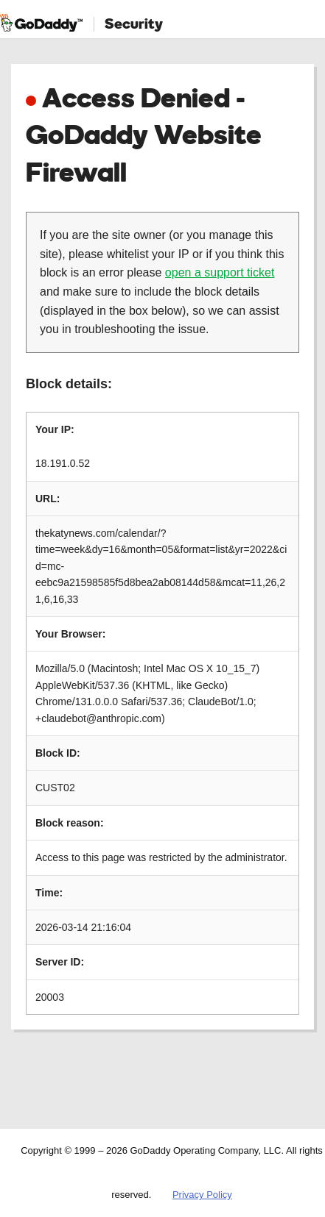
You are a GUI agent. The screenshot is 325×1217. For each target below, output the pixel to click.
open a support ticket (220, 272)
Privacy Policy (202, 1194)
